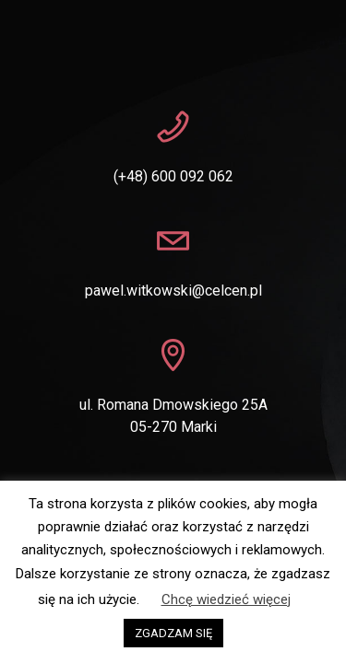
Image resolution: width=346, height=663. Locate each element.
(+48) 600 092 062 (173, 176)
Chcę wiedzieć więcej (226, 599)
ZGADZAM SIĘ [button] (173, 633)
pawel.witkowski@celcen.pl (173, 290)
